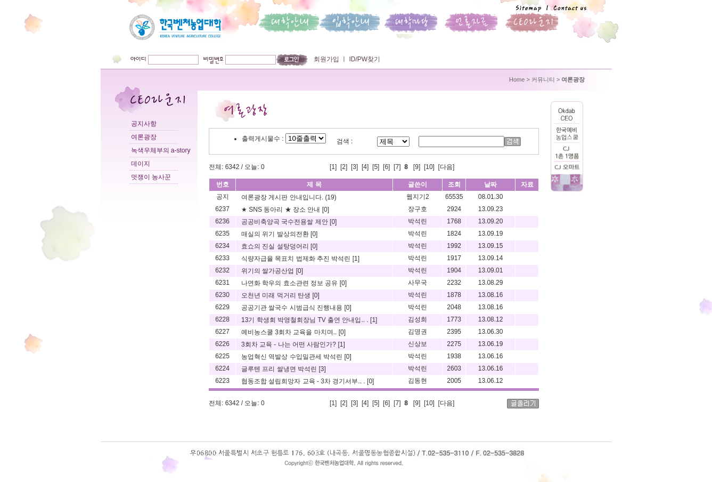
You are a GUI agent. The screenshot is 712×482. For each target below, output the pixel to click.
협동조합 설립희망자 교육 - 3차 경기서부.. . (304, 381)
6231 (222, 282)
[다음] (446, 167)
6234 (222, 246)
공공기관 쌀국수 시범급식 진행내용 (292, 307)
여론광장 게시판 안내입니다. (283, 197)
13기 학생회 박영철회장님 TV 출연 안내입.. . (305, 320)
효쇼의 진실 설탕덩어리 (275, 246)
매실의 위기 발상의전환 (275, 234)
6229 (222, 307)
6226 (222, 344)
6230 (222, 295)
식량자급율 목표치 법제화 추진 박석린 (297, 258)
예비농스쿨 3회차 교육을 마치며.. (290, 332)
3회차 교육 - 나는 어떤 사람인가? (289, 344)
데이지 (140, 163)
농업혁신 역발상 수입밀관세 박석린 (292, 356)
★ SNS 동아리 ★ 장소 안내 (281, 209)
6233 (222, 258)
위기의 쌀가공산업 (268, 271)
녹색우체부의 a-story (161, 150)
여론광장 (144, 137)
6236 (222, 221)
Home (517, 79)
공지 (222, 196)
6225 (222, 356)
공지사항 (144, 123)
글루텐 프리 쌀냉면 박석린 (279, 369)
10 (428, 167)
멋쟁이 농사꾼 (151, 177)
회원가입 (326, 59)
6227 (222, 331)
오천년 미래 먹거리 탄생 (276, 295)
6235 (222, 233)
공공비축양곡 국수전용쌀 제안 (285, 222)
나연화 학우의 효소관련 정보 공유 (290, 283)
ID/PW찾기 (363, 59)
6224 (222, 368)
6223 (222, 380)
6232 (222, 270)
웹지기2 (417, 196)
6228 (222, 319)
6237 (222, 209)
